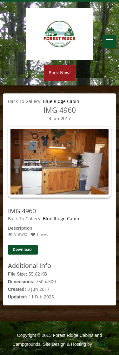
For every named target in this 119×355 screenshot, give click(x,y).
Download (22, 249)
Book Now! (60, 73)
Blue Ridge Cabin (61, 101)
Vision (100, 344)
